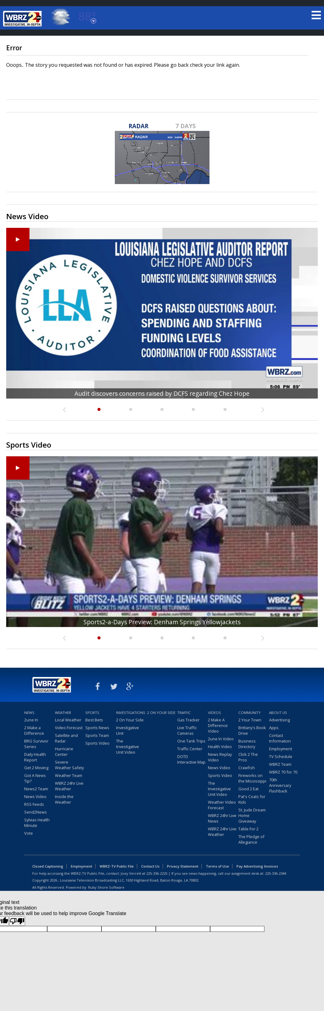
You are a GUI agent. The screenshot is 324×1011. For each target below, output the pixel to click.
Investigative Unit (127, 730)
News (29, 712)
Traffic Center (189, 748)
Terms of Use (217, 866)
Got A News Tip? (35, 778)
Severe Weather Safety (69, 764)
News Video (35, 796)
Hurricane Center (64, 751)
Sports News (97, 727)
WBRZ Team (280, 764)
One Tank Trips (191, 741)
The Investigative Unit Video (127, 746)
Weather (63, 712)
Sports (92, 712)
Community (249, 712)
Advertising (279, 720)
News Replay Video (220, 757)
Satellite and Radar (66, 738)
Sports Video (97, 743)
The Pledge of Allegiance (251, 839)
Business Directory (247, 743)
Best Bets (94, 720)
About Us (278, 712)
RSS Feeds (34, 804)
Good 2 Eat (248, 789)
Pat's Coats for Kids (251, 799)
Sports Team (97, 735)
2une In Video (221, 739)
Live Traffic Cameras (187, 730)
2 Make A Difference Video (218, 725)
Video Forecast (69, 727)
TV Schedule (280, 756)
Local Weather (68, 720)
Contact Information (280, 738)
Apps (274, 727)
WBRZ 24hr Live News (222, 818)
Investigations (130, 712)
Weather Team (68, 775)
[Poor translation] (17, 921)
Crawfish (246, 767)
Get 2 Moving (36, 767)
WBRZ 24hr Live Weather (69, 786)
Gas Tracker (188, 720)
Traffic (184, 712)
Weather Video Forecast (222, 804)
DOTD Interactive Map (191, 759)
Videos (214, 712)
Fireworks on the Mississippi (252, 778)
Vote (28, 833)
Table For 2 (248, 829)
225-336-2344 (275, 873)
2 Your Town (249, 720)
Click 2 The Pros (248, 757)
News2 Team (36, 789)
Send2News (35, 812)
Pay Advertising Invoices (257, 866)
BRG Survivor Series (36, 743)
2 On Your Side (130, 720)
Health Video (220, 746)
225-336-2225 (156, 873)
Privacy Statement (182, 866)
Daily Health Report (35, 757)
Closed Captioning (47, 866)
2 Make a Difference (34, 730)
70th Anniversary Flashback (280, 785)
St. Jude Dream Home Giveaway (252, 815)
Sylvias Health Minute (37, 822)
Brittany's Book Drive (252, 730)
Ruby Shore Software (106, 887)
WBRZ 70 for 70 (283, 772)
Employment (280, 748)
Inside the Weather (64, 799)
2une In (31, 720)
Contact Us (150, 866)
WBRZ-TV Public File (117, 866)
